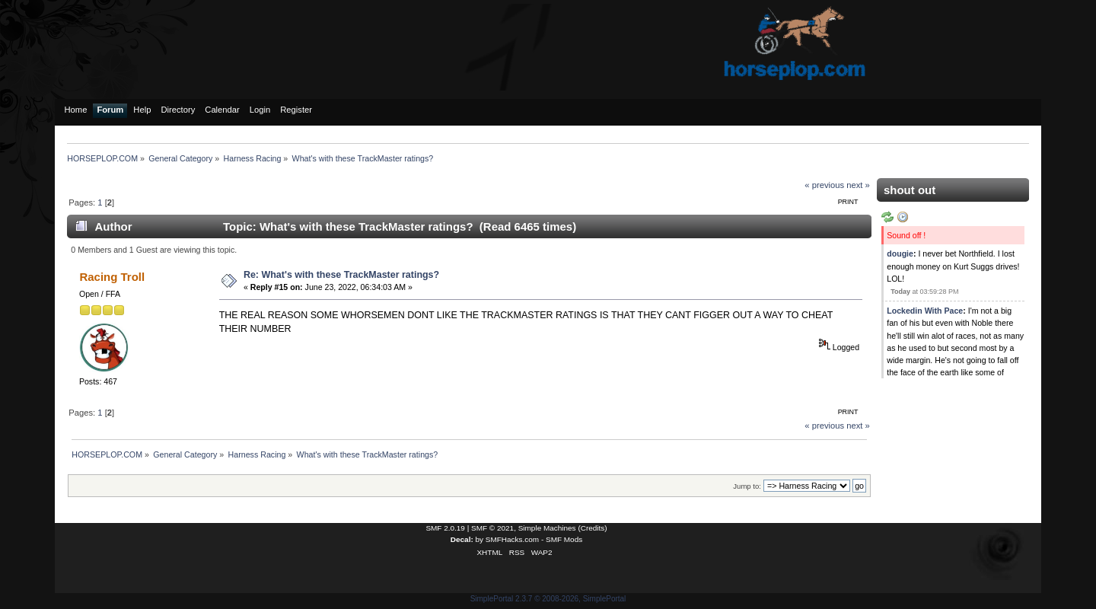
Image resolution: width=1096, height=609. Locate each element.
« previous (824, 185)
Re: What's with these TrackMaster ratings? (341, 274)
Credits (593, 528)
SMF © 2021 (492, 528)
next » (858, 185)
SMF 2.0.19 (445, 528)
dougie (900, 253)
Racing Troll (112, 276)
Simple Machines (547, 528)
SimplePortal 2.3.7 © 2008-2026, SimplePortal (548, 599)
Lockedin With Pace (925, 310)
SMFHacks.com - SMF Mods (534, 539)
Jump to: (747, 486)
